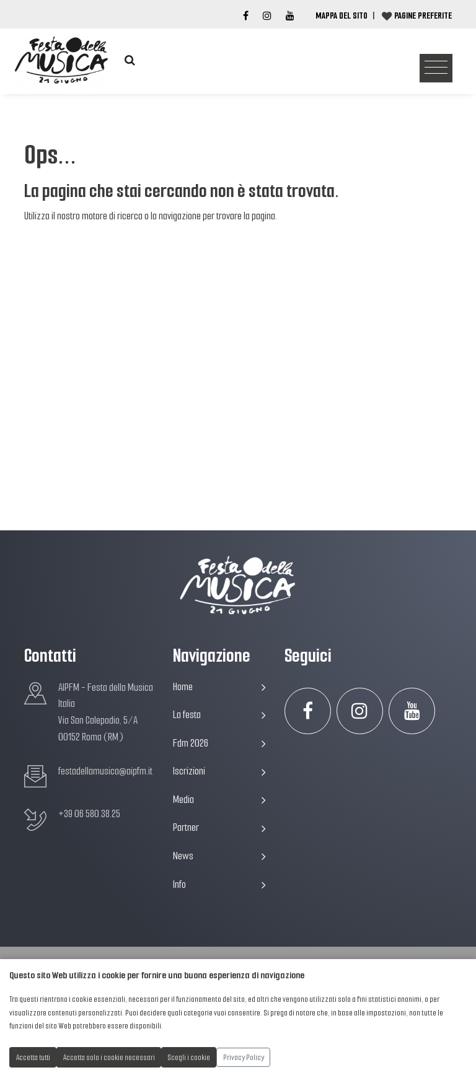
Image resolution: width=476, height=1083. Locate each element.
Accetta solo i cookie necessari (109, 1057)
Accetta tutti (33, 1057)
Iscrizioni (219, 771)
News (219, 856)
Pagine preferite (423, 15)
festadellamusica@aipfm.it (105, 771)
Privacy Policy (243, 1057)
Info (219, 884)
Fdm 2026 (219, 743)
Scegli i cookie (189, 1057)
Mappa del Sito (341, 15)
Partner (219, 827)
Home (219, 687)
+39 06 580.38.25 (89, 814)
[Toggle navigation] (436, 68)
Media (219, 799)
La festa (219, 715)
